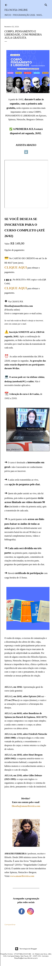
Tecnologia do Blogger (26, 948)
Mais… (39, 15)
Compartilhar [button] (10, 924)
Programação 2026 (24, 15)
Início (7, 15)
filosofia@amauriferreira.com (26, 806)
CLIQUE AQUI (15, 267)
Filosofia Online (16, 9)
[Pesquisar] (46, 4)
